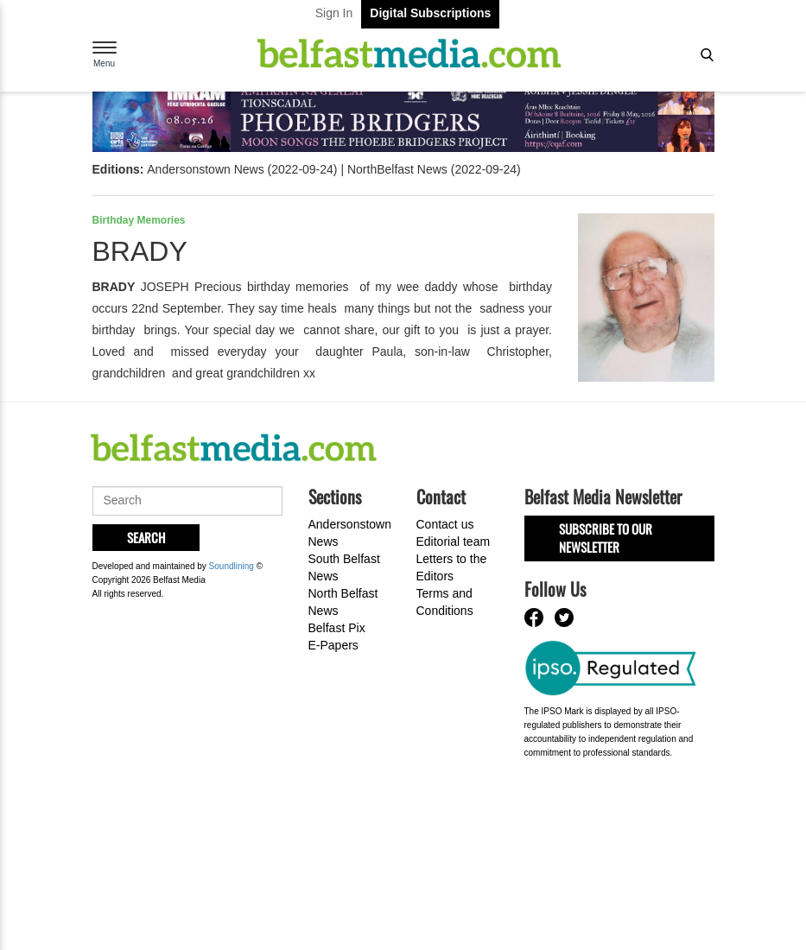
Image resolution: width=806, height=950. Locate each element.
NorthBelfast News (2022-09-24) (434, 169)
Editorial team (453, 541)
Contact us (445, 524)
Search (146, 537)
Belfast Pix (336, 628)
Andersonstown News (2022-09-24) (242, 169)
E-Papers (333, 645)
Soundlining (231, 566)
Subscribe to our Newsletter (605, 537)
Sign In (334, 13)
